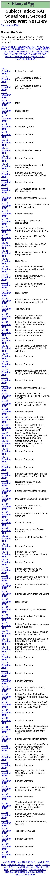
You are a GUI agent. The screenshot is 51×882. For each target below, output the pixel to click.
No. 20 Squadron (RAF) (6, 221)
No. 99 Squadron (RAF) (6, 854)
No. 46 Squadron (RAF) (6, 427)
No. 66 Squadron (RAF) (6, 586)
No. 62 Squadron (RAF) (6, 554)
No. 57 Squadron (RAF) (6, 514)
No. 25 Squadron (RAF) (6, 261)
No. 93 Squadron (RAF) (6, 806)
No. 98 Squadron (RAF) (6, 846)
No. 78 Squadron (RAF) (6, 681)
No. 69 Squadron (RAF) (6, 609)
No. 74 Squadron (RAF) (6, 649)
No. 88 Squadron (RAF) (6, 765)
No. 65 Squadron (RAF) (6, 578)
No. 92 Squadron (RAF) (6, 796)
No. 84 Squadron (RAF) (6, 729)
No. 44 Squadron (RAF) (6, 411)
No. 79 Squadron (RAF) (6, 688)
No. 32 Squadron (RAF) (6, 316)
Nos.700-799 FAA (18, 54)
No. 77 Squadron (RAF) (6, 673)
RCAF (30, 49)
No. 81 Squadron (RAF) (6, 704)
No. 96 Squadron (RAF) (6, 830)
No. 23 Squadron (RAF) (6, 245)
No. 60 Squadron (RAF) (6, 538)
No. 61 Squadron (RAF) (6, 546)
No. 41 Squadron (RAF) (6, 388)
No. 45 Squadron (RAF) (6, 419)
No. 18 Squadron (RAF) (6, 205)
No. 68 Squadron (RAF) (6, 601)
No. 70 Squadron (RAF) (6, 617)
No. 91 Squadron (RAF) (6, 788)
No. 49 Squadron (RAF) (6, 451)
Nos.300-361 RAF (16, 49)
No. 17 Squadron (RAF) (6, 198)
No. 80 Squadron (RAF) (6, 696)
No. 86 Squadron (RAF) (6, 748)
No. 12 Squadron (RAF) (6, 158)
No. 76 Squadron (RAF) (6, 665)
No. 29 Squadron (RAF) (6, 293)
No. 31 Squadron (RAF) (6, 308)
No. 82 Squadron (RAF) (6, 712)
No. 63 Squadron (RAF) (6, 562)
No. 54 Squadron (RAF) (6, 491)
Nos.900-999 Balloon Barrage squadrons (25, 56)
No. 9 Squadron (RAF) (6, 134)
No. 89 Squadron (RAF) (6, 773)
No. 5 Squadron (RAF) (6, 102)
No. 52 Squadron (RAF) (6, 475)
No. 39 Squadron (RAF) (6, 372)
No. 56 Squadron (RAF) (6, 506)
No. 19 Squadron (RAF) (6, 213)
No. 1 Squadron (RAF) (6, 71)
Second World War (10, 25)
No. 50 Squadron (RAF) (6, 459)
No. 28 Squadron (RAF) (6, 285)
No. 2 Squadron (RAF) (6, 79)
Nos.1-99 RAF (9, 47)
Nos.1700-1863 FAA (25, 59)
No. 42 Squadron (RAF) (6, 395)
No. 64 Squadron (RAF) (6, 570)
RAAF (38, 49)
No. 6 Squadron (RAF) (6, 110)
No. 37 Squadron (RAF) (6, 356)
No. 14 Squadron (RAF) (6, 174)
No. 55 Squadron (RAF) (6, 498)
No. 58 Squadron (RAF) (6, 522)
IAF (5, 52)
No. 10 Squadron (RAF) (6, 142)
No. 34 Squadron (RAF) (6, 332)
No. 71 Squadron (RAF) (6, 625)
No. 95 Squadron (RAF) (6, 823)
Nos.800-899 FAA (37, 54)
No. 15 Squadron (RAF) (6, 182)
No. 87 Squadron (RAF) (6, 757)
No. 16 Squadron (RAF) (6, 190)
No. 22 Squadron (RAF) (6, 237)
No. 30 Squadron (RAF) (6, 300)
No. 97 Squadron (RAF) (6, 838)
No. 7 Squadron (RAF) (6, 118)
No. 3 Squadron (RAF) (6, 87)
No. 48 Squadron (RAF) (6, 443)
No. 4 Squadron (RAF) (6, 95)
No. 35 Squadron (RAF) (6, 340)
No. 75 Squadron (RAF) (6, 657)
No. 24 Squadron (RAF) (6, 253)
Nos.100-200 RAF (26, 47)
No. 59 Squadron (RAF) (6, 530)
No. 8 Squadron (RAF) (6, 126)
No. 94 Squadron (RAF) (6, 815)
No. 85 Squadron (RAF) (6, 738)
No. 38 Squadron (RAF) (6, 364)
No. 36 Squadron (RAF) (6, 348)
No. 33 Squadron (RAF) (6, 324)
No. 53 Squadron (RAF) (6, 483)
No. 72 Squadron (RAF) (6, 633)
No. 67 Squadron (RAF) (6, 593)
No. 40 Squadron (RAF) (6, 380)
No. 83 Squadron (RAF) (6, 720)
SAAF (12, 52)
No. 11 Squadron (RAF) (6, 150)
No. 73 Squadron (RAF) (6, 641)
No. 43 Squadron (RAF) (6, 403)
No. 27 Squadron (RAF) (6, 277)
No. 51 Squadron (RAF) (6, 467)
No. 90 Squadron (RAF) (6, 781)
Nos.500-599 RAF (25, 52)
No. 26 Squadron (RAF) (6, 269)
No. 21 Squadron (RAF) (6, 229)
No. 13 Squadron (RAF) (6, 166)
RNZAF (46, 49)
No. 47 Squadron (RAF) (6, 435)
